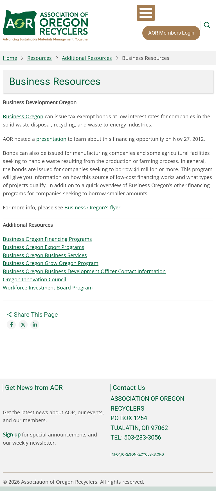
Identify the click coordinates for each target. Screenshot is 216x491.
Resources (39, 58)
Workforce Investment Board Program (48, 287)
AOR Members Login (171, 33)
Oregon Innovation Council (34, 279)
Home (10, 58)
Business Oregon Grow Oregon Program (50, 263)
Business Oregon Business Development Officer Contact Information (84, 271)
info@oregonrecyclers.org (137, 454)
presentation (51, 138)
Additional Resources (87, 58)
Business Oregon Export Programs (43, 247)
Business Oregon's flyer (92, 207)
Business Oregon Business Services (45, 255)
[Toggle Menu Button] (146, 13)
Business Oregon (23, 116)
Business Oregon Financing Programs (47, 239)
